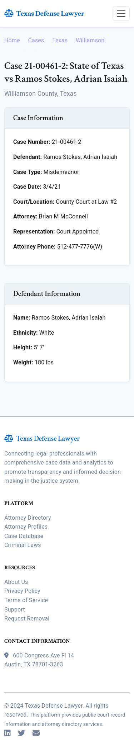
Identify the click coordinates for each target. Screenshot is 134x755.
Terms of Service (26, 600)
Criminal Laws (22, 545)
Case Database (23, 536)
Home (12, 40)
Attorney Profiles (26, 526)
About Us (16, 582)
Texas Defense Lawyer (44, 13)
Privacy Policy (22, 591)
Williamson (90, 40)
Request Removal (26, 618)
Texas (60, 40)
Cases (36, 40)
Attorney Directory (27, 517)
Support (14, 609)
